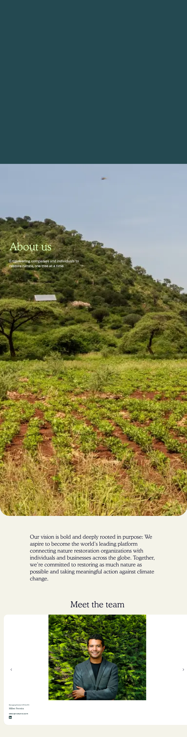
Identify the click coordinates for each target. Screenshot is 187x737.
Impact (91, 7)
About (100, 7)
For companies (66, 7)
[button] (11, 669)
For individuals (80, 7)
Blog (107, 7)
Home (54, 7)
